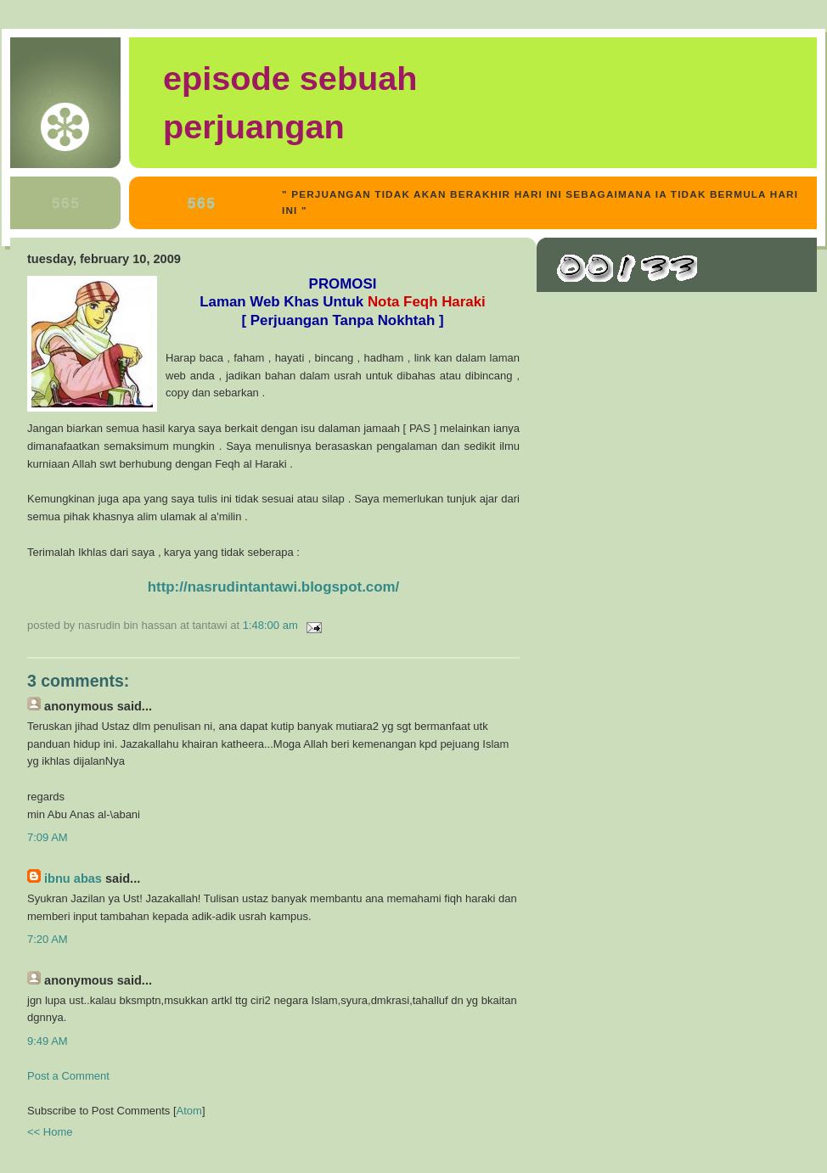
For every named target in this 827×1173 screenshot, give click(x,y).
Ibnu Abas (73, 878)
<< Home (49, 1131)
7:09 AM (47, 837)
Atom (189, 1110)
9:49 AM (47, 1041)
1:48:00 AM (272, 625)
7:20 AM (47, 939)
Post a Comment (68, 1075)
